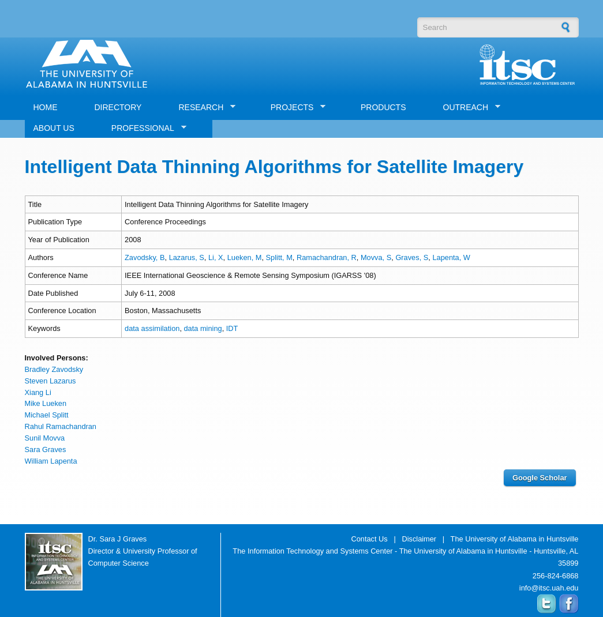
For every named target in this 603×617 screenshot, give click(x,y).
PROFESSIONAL (144, 128)
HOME (45, 107)
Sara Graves (45, 449)
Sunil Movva (45, 438)
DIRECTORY (118, 107)
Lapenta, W (451, 257)
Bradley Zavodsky (54, 369)
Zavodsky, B (144, 257)
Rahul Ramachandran (61, 426)
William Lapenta (51, 461)
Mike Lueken (46, 403)
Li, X (215, 257)
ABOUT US (53, 128)
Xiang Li (38, 392)
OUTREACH (468, 107)
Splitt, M (279, 257)
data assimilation (152, 328)
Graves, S (411, 257)
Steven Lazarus (50, 381)
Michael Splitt (47, 415)
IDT (232, 328)
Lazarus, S (186, 257)
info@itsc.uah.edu (549, 588)
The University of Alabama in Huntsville (515, 539)
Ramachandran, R (327, 257)
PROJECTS (294, 107)
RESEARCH (202, 107)
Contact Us (369, 539)
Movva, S (376, 257)
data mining (203, 328)
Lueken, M (244, 257)
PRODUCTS (383, 107)
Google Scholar (539, 477)
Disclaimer (419, 539)
